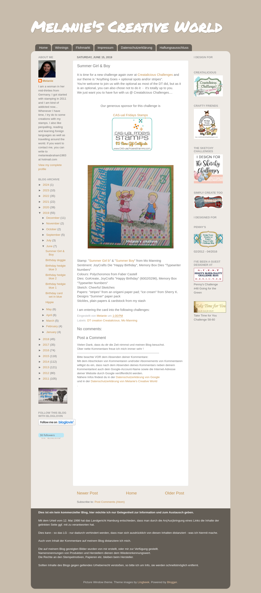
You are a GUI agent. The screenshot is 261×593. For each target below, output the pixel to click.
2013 (46, 367)
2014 (46, 361)
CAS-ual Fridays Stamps (130, 115)
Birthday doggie (55, 260)
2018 (46, 339)
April (49, 315)
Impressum (105, 47)
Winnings (61, 47)
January (51, 332)
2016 (46, 350)
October (51, 229)
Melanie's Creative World (126, 26)
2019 (46, 212)
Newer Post (87, 493)
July (49, 240)
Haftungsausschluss (174, 47)
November (53, 223)
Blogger (172, 582)
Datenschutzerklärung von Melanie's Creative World (124, 381)
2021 (46, 201)
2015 (46, 356)
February (52, 326)
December (53, 217)
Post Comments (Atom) (110, 501)
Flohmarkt (83, 47)
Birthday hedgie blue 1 (55, 285)
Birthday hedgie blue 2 (55, 276)
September (53, 234)
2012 (46, 373)
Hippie (49, 302)
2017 (46, 344)
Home (43, 47)
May (49, 309)
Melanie (48, 80)
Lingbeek (143, 582)
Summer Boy (125, 260)
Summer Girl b (99, 260)
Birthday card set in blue (54, 295)
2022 (46, 196)
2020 (46, 207)
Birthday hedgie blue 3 (55, 267)
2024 (46, 184)
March (50, 320)
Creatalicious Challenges (155, 74)
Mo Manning (129, 320)
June (49, 246)
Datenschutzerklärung (136, 47)
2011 (46, 378)
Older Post (174, 493)
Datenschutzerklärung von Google (138, 377)
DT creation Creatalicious (103, 320)
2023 (46, 190)
